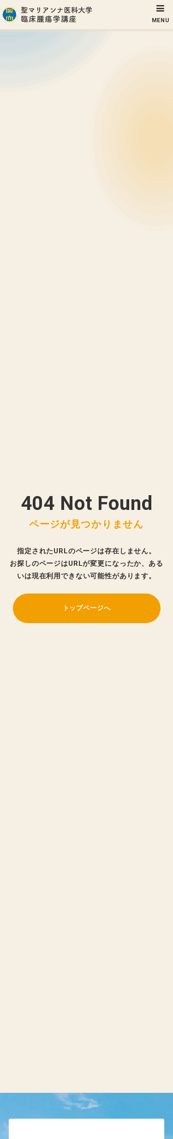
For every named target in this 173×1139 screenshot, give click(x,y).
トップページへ (87, 608)
